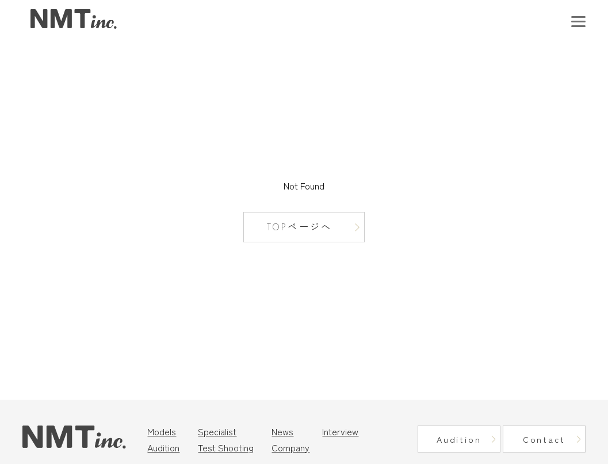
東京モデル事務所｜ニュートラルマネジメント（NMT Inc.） (73, 19)
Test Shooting (226, 447)
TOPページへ (299, 227)
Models (161, 431)
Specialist (217, 431)
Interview (340, 431)
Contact (544, 439)
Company (290, 447)
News (282, 431)
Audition (163, 447)
